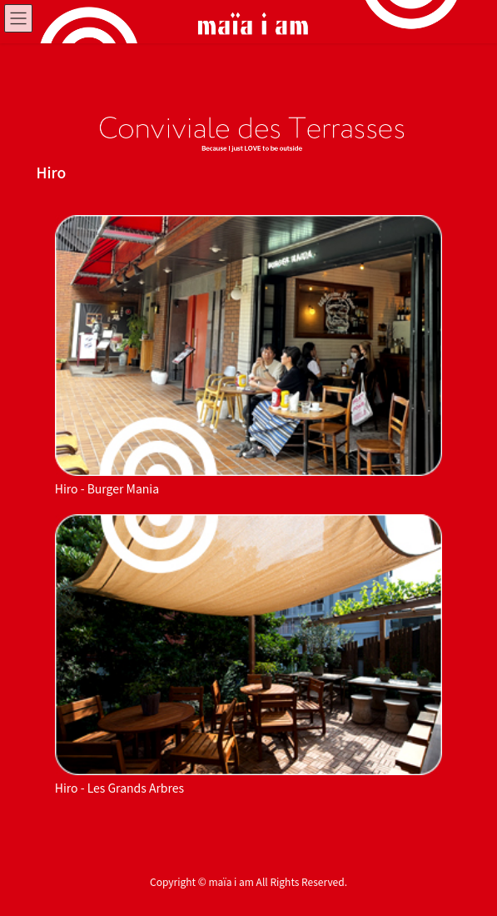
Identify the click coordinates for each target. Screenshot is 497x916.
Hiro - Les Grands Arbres (119, 787)
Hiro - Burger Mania (107, 488)
